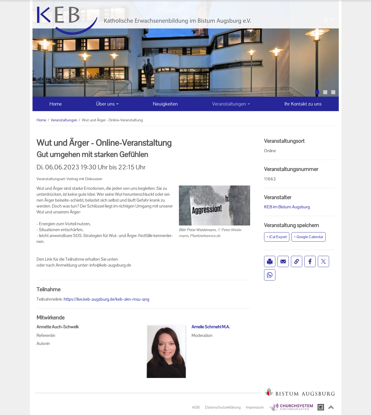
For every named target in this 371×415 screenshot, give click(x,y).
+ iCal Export (276, 236)
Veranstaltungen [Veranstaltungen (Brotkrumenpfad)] (64, 120)
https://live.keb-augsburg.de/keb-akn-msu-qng (106, 299)
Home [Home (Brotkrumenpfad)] (41, 120)
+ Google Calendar (308, 236)
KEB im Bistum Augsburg (287, 207)
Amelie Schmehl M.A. (211, 327)
